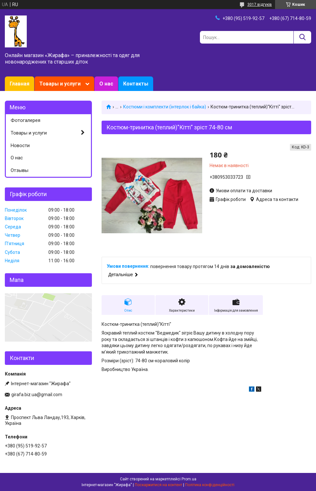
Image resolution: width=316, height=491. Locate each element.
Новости (20, 145)
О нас (106, 84)
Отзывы (19, 170)
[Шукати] (302, 37)
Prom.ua (189, 479)
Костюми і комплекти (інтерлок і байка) (164, 107)
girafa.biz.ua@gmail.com (36, 394)
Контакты (135, 84)
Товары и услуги (60, 84)
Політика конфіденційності (209, 485)
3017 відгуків (259, 4)
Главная (19, 84)
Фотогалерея (25, 120)
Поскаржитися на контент (158, 485)
